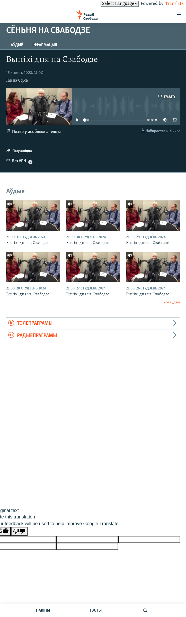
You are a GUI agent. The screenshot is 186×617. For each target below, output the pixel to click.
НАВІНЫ (43, 611)
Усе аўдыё (171, 302)
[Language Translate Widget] (111, 4)
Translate (170, 3)
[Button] (19, 152)
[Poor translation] (19, 531)
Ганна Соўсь (17, 80)
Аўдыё (17, 45)
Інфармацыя (44, 45)
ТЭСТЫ (95, 611)
